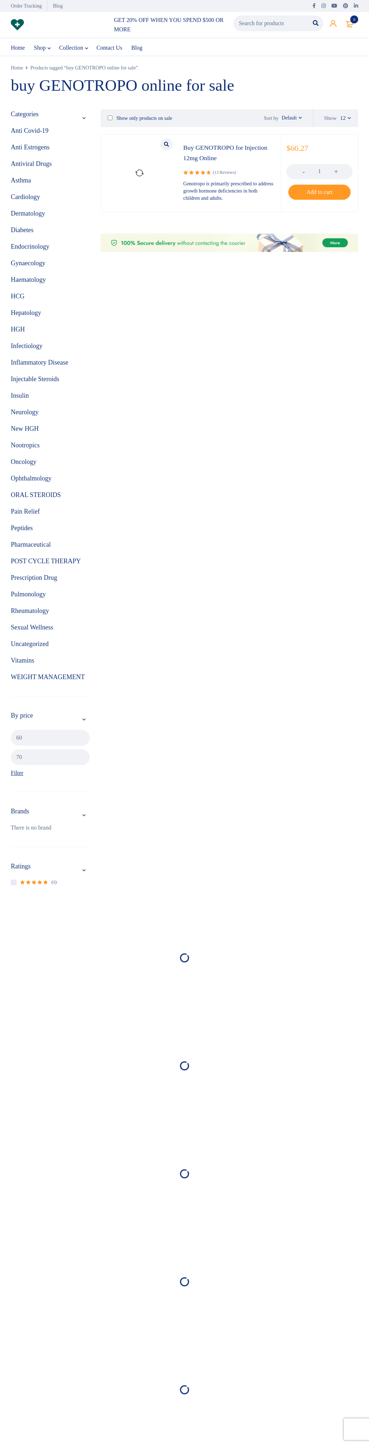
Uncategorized (30, 645)
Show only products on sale (140, 119)
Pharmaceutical (31, 546)
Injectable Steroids (35, 380)
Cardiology (25, 198)
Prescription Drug (34, 579)
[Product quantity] (319, 172)
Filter (17, 774)
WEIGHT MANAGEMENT (48, 678)
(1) (38, 883)
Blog (58, 6)
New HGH (25, 430)
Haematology (28, 281)
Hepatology (26, 314)
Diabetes (22, 231)
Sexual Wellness (32, 628)
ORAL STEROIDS (36, 496)
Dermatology (28, 214)
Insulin (20, 397)
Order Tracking (26, 6)
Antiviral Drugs (31, 165)
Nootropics (25, 446)
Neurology (25, 413)
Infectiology (27, 347)
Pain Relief (25, 512)
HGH (18, 330)
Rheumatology (30, 612)
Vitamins (22, 661)
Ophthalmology (31, 479)
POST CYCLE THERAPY (46, 562)
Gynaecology (28, 264)
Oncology (23, 463)
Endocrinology (30, 248)
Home (17, 69)
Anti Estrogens (30, 148)
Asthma (21, 181)
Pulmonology (28, 595)
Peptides (22, 529)
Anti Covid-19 (30, 132)
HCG (18, 297)
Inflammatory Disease (39, 363)
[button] (319, 193)
